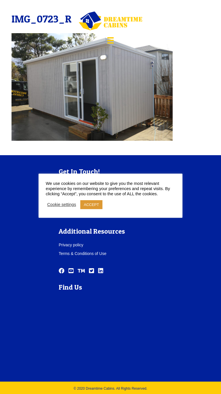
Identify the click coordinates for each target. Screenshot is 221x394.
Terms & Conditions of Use (82, 253)
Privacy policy (71, 245)
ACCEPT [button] (91, 204)
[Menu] (110, 40)
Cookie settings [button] (61, 204)
